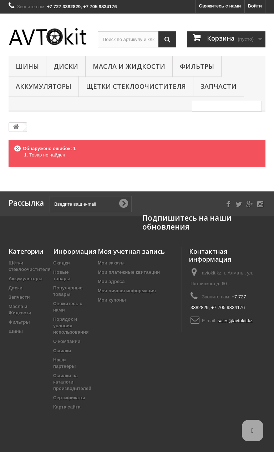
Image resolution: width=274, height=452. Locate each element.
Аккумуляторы (43, 86)
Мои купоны (112, 300)
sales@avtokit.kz (235, 320)
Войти (255, 6)
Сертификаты (69, 397)
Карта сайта (67, 407)
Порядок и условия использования (71, 326)
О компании (66, 341)
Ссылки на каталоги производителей (72, 382)
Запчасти (219, 86)
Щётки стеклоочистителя (136, 86)
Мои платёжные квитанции (129, 272)
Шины (27, 66)
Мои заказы (111, 263)
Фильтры (197, 66)
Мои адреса (111, 281)
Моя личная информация (127, 290)
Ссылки (62, 350)
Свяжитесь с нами (220, 6)
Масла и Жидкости (129, 66)
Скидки (61, 263)
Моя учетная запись (131, 251)
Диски (66, 66)
